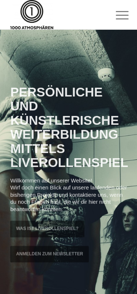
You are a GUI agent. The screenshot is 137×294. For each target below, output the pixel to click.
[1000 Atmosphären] (56, 14)
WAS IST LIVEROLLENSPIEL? (47, 228)
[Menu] (117, 15)
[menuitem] (117, 15)
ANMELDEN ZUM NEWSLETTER (49, 253)
